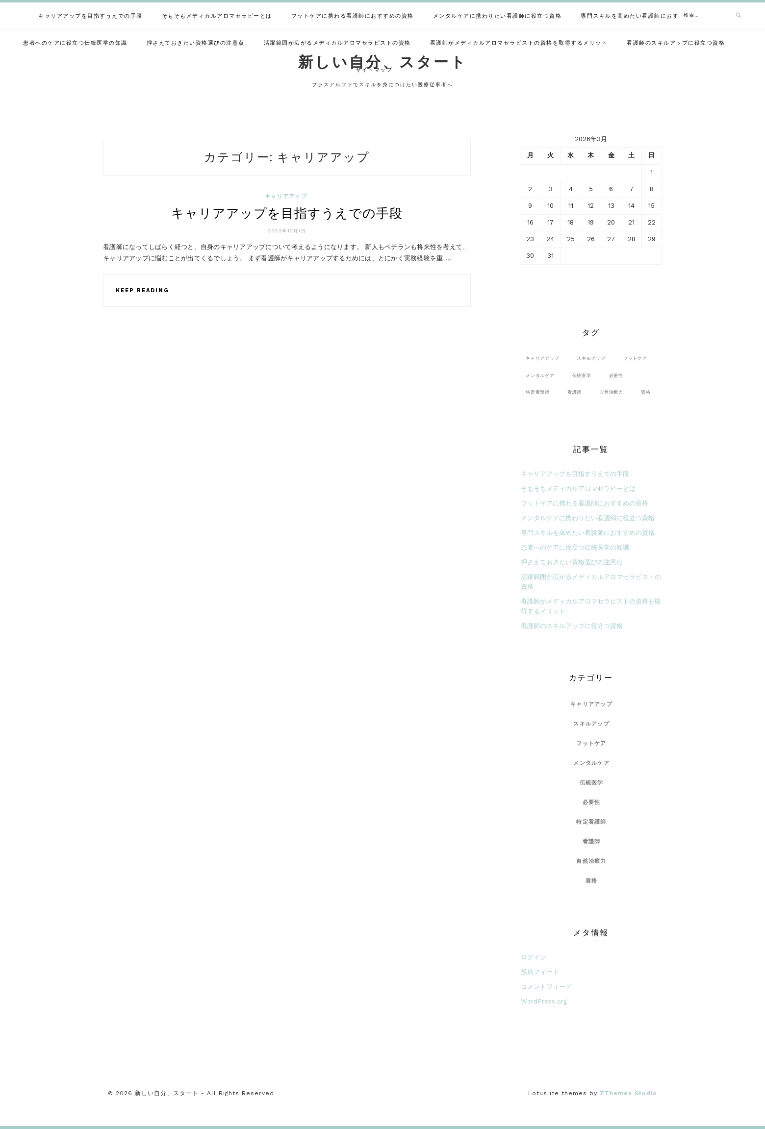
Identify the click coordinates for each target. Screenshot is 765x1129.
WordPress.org (544, 1001)
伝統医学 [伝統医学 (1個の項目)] (581, 375)
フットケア (591, 743)
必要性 (592, 802)
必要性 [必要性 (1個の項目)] (616, 375)
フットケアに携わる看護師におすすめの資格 (352, 16)
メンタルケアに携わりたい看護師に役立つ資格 (497, 16)
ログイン (533, 957)
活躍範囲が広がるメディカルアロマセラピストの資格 (337, 43)
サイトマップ (374, 70)
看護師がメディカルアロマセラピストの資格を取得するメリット (519, 43)
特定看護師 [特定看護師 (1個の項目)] (538, 392)
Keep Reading (142, 290)
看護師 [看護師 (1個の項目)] (574, 392)
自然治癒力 (591, 861)
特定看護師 (591, 822)
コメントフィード (546, 986)
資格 (592, 881)
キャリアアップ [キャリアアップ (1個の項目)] (542, 358)
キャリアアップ (286, 196)
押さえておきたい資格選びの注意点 (196, 43)
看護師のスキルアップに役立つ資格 (676, 43)
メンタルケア (591, 763)
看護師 (592, 841)
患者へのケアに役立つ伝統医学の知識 (75, 43)
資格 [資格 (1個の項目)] (646, 392)
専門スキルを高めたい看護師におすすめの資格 (645, 16)
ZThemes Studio (628, 1093)
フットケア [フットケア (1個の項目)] (635, 358)
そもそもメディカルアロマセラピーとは (217, 16)
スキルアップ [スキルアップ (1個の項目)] (591, 358)
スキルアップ (591, 724)
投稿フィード (540, 972)
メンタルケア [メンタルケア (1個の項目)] (540, 375)
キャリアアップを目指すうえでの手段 (90, 16)
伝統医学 (592, 782)
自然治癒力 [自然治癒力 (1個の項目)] (611, 392)
